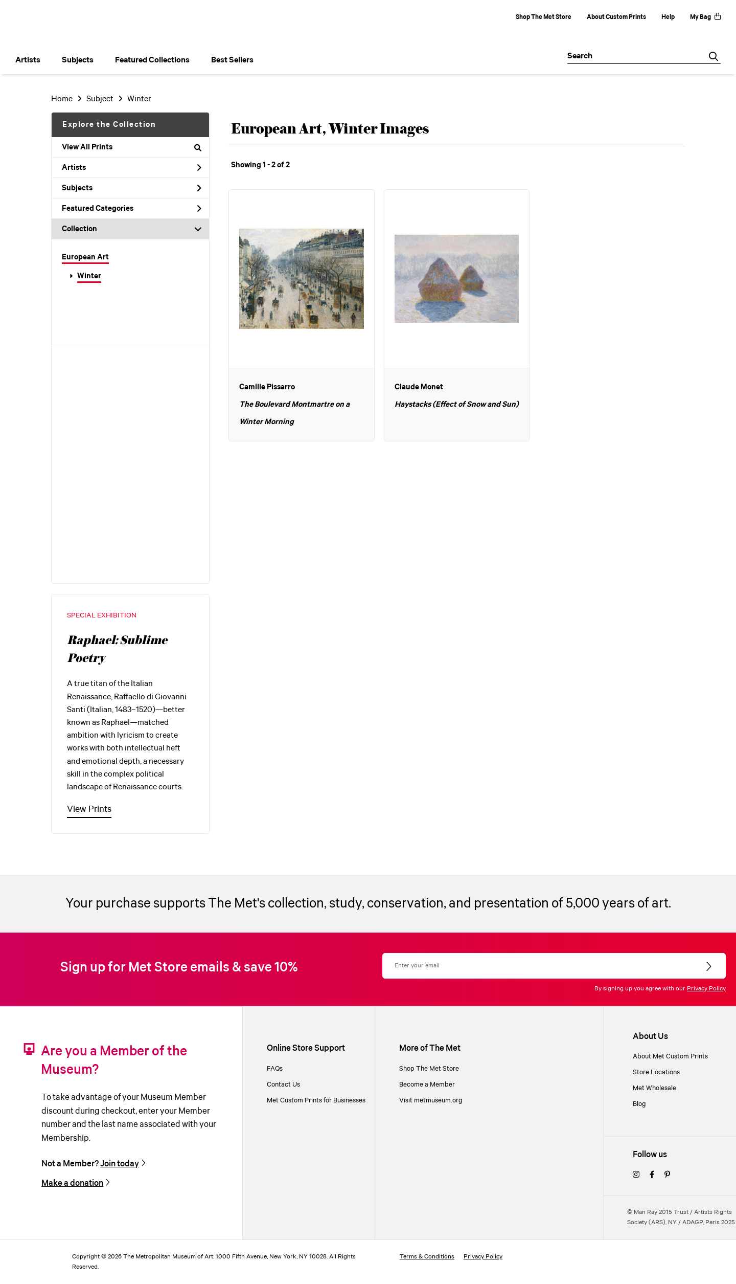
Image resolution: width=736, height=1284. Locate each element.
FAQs (275, 1069)
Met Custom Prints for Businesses (316, 1100)
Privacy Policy (706, 988)
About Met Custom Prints (670, 1056)
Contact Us (283, 1084)
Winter (89, 276)
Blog (639, 1104)
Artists (131, 168)
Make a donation (72, 1183)
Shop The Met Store (543, 17)
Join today (119, 1164)
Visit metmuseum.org (431, 1100)
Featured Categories (131, 209)
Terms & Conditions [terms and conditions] (427, 1256)
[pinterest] (667, 1175)
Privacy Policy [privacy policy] (483, 1256)
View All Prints (131, 147)
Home (62, 99)
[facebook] (652, 1175)
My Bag (705, 17)
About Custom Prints (616, 17)
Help (668, 17)
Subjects (131, 188)
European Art (85, 257)
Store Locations (656, 1072)
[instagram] (636, 1175)
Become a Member (427, 1084)
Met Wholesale (654, 1088)
